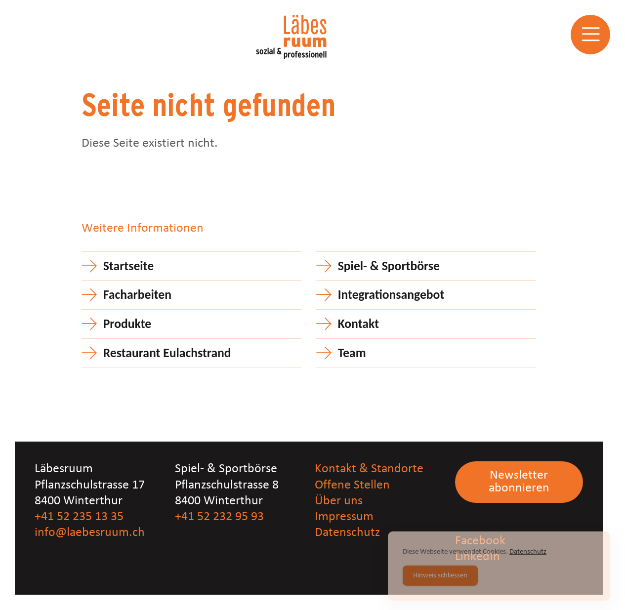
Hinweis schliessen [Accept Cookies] (440, 581)
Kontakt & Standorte (369, 469)
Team (352, 353)
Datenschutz (347, 533)
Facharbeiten (137, 294)
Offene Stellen (352, 485)
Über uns (339, 501)
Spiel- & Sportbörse (389, 266)
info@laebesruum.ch (90, 533)
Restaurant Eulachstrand (167, 353)
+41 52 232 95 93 (219, 517)
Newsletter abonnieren (519, 481)
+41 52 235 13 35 (79, 517)
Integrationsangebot (391, 294)
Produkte (127, 323)
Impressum (344, 517)
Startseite (128, 266)
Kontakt (358, 323)
